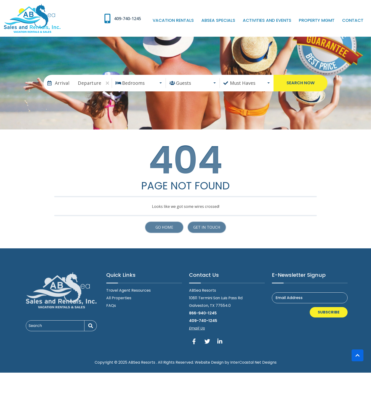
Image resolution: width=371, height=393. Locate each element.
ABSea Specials (231, 20)
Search (35, 325)
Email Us (197, 328)
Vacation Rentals (190, 20)
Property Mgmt (322, 20)
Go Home (164, 227)
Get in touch (206, 227)
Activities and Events (276, 20)
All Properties (118, 298)
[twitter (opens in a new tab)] (207, 341)
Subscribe (329, 312)
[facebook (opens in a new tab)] (194, 341)
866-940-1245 (203, 313)
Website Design (209, 362)
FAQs (111, 305)
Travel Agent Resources (128, 290)
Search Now (301, 83)
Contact (354, 20)
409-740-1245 (203, 320)
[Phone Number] (141, 18)
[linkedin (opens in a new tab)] (219, 341)
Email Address (289, 297)
